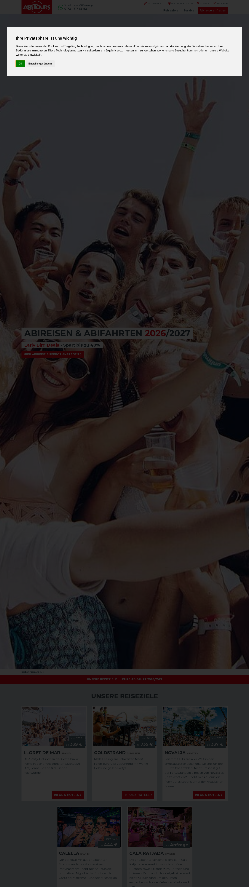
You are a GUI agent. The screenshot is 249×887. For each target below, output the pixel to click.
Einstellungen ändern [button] (40, 63)
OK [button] (20, 63)
